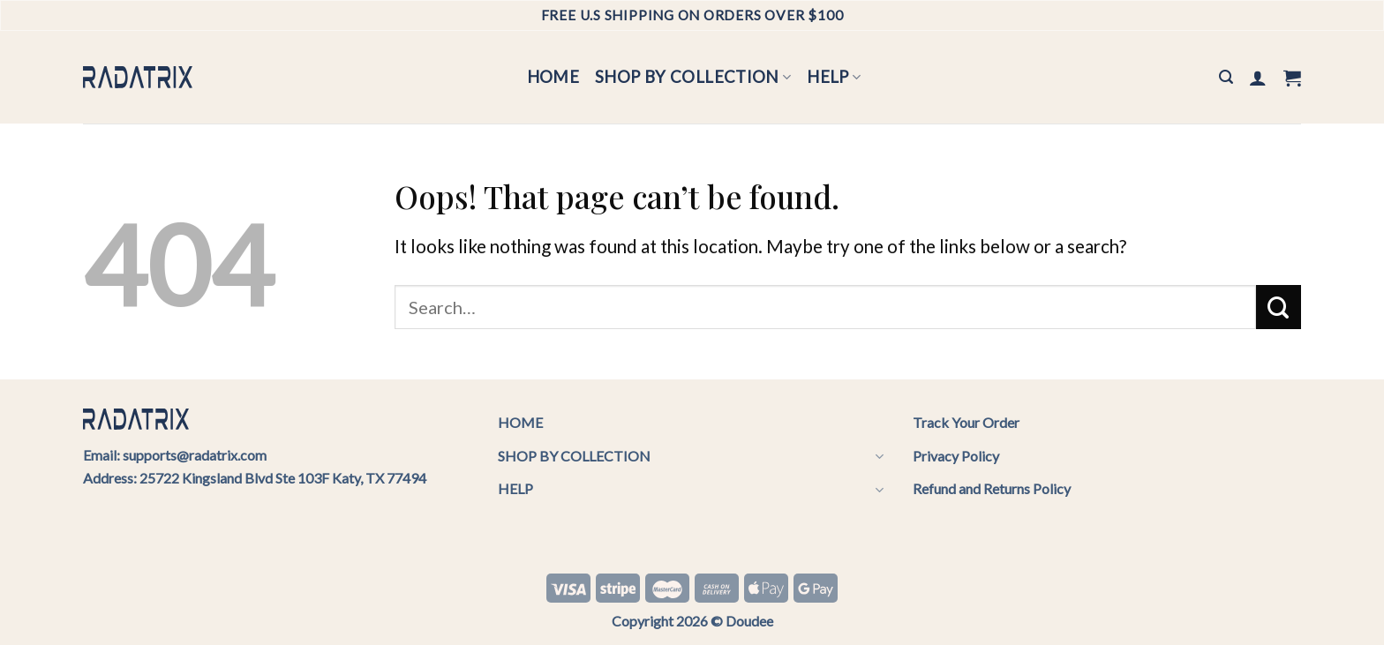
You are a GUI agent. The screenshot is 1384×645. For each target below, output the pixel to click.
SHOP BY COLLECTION (693, 76)
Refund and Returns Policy (992, 488)
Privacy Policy (956, 455)
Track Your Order (966, 422)
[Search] (1226, 77)
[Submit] (1278, 307)
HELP (834, 76)
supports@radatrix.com (195, 454)
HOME (553, 76)
